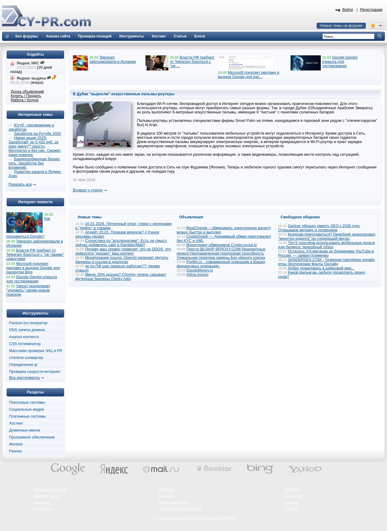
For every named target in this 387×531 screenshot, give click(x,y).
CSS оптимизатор (25, 344)
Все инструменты (24, 378)
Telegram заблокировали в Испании (112, 59)
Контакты (41, 502)
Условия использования (180, 509)
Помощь (166, 496)
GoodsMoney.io (199, 270)
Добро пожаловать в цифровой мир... (321, 268)
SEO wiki (292, 489)
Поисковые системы (27, 402)
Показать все (20, 184)
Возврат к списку (88, 190)
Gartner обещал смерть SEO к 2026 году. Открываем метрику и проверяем (319, 228)
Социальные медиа (26, 409)
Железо (16, 444)
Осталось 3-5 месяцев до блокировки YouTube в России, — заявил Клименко (326, 253)
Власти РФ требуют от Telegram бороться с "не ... (192, 61)
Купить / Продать (26, 96)
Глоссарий (294, 496)
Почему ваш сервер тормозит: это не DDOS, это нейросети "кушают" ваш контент (123, 251)
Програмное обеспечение (32, 437)
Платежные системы (27, 416)
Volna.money (197, 274)
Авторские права (174, 502)
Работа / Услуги (24, 100)
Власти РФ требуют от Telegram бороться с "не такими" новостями (35, 254)
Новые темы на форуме (341, 26)
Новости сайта (46, 496)
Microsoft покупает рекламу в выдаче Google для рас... (248, 74)
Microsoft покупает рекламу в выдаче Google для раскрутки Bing (33, 268)
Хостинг (16, 423)
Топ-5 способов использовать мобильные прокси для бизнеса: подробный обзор (326, 245)
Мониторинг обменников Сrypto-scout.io (221, 245)
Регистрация (371, 10)
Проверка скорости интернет (34, 372)
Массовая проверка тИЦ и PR (35, 351)
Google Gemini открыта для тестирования (340, 61)
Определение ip (23, 365)
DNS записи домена (27, 330)
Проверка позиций (49, 489)
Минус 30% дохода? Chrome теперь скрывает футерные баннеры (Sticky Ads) (120, 276)
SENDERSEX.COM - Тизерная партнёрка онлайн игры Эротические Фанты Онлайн (326, 262)
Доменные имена (24, 430)
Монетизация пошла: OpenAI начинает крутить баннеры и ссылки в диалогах (121, 260)
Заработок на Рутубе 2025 (37, 134)
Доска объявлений (27, 92)
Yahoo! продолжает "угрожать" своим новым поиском (28, 290)
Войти (347, 10)
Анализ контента (24, 337)
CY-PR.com (208, 518)
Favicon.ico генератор (28, 323)
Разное (15, 451)
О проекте (42, 509)
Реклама (166, 489)
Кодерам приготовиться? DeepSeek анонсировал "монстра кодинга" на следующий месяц (327, 236)
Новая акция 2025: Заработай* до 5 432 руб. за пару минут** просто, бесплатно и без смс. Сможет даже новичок (34, 146)
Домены (292, 502)
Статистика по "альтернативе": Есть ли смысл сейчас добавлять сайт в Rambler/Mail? (121, 243)
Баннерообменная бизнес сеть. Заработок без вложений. (34, 163)
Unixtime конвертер (26, 358)
